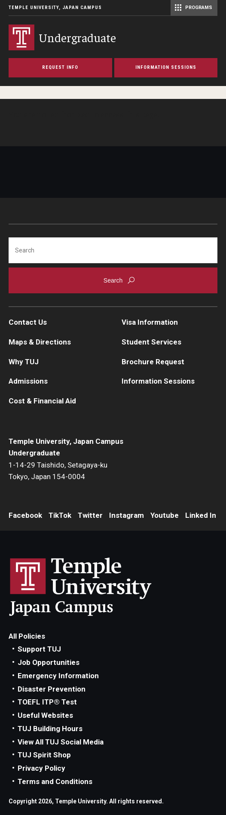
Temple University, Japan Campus (55, 7)
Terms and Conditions (55, 781)
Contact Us (28, 322)
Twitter (90, 515)
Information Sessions (158, 381)
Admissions (28, 381)
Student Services (151, 342)
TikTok (60, 515)
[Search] (113, 250)
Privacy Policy (41, 768)
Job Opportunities (48, 662)
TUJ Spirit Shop (44, 754)
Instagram (126, 515)
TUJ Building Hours (50, 728)
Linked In (200, 515)
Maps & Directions (40, 342)
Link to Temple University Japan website (94, 587)
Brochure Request (153, 361)
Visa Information (150, 322)
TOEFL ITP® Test (47, 702)
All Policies (27, 636)
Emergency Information (58, 675)
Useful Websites (45, 715)
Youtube (164, 515)
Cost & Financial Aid (42, 401)
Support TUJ (39, 649)
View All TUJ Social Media (61, 742)
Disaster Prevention (52, 689)
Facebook (25, 515)
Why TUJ (24, 361)
